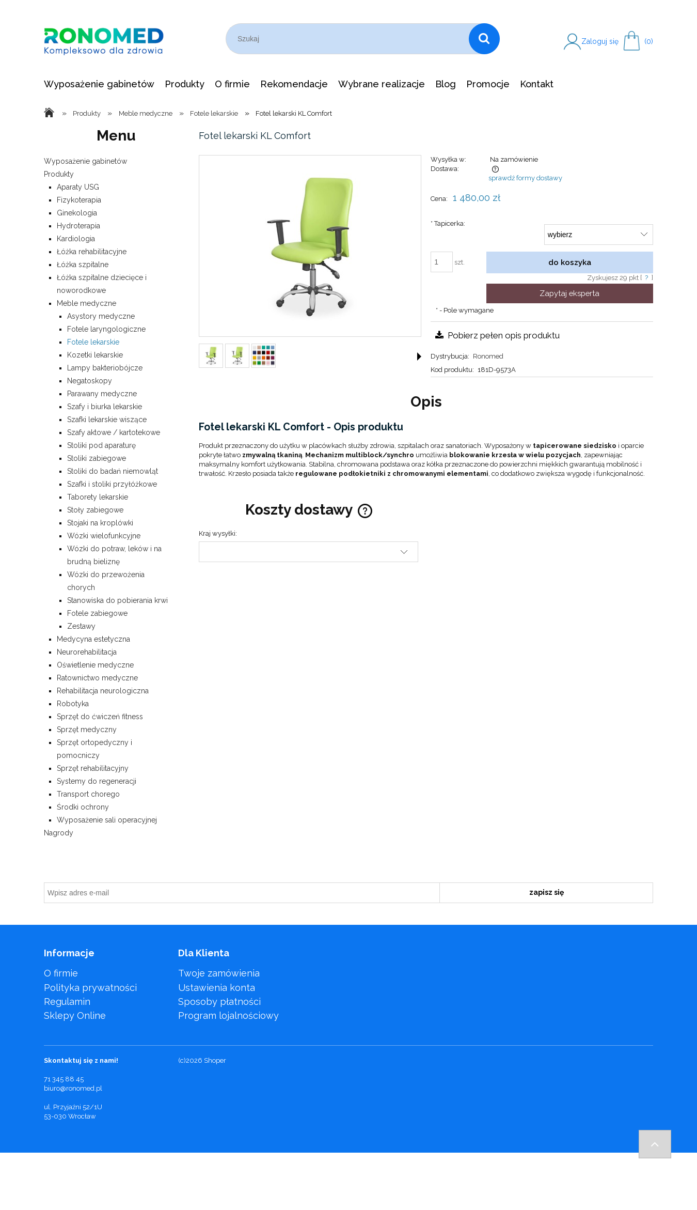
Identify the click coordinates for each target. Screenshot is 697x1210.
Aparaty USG (78, 187)
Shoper (215, 1060)
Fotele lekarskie (93, 342)
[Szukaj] (484, 38)
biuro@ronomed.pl (73, 1088)
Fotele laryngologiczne (106, 329)
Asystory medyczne (101, 316)
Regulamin (67, 1001)
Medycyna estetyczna (93, 639)
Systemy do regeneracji (96, 781)
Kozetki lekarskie (95, 355)
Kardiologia (76, 239)
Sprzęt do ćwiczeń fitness (100, 716)
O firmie (61, 973)
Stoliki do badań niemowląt (112, 471)
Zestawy (81, 626)
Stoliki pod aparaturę (101, 445)
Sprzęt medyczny (87, 729)
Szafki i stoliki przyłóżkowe (112, 484)
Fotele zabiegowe (97, 613)
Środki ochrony (83, 807)
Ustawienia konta (216, 987)
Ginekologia (77, 213)
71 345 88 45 (64, 1079)
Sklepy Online (75, 1015)
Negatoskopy (89, 381)
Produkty (59, 174)
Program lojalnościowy (228, 1015)
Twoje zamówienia (219, 973)
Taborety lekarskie (97, 497)
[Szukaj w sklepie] (349, 38)
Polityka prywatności (90, 987)
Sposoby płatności (219, 1001)
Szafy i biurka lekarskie (104, 406)
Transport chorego (88, 794)
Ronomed (488, 356)
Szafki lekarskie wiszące (107, 419)
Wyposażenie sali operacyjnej (107, 820)
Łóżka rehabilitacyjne (91, 251)
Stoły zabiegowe (95, 510)
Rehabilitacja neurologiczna (103, 691)
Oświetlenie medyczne (95, 665)
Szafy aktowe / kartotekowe (113, 432)
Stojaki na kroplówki (100, 523)
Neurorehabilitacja (87, 652)
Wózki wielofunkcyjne (103, 536)
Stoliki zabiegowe (96, 458)
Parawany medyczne (102, 394)
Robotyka (73, 704)
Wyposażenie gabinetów (85, 161)
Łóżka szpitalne (82, 264)
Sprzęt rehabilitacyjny (93, 768)
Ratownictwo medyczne (97, 678)
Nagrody (58, 833)
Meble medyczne (86, 303)
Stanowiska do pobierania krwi (117, 600)
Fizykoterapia (79, 200)
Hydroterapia (78, 226)
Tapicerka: (448, 223)
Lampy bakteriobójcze (104, 368)
